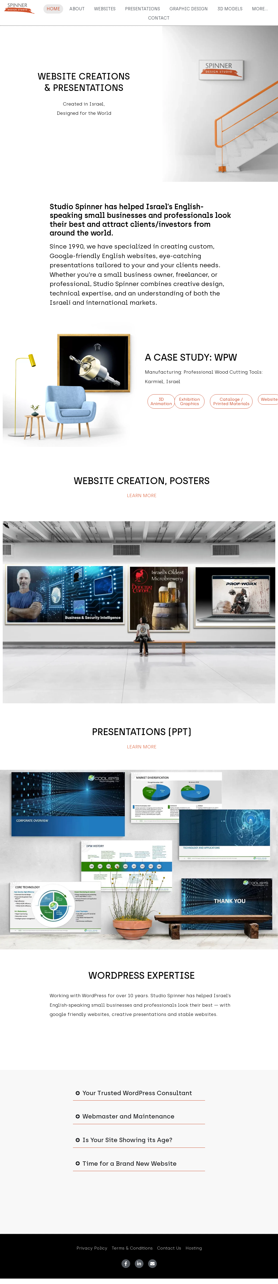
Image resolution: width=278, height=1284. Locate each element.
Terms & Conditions (132, 1248)
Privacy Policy (91, 1248)
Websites (105, 8)
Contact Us (169, 1248)
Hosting (194, 1248)
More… (260, 8)
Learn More (141, 495)
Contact (159, 18)
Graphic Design (189, 8)
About (77, 8)
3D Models (229, 8)
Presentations (142, 8)
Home (53, 8)
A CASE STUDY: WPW (191, 357)
